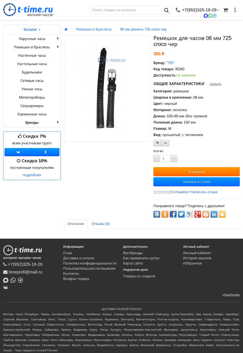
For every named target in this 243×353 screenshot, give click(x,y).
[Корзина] (225, 10)
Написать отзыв (203, 192)
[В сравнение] (165, 143)
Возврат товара (76, 279)
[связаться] (197, 10)
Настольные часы (32, 64)
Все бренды (133, 253)
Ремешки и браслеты (37, 47)
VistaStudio (231, 295)
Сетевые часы (32, 81)
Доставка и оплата (78, 258)
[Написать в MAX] (7, 279)
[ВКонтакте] (6, 287)
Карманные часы (32, 114)
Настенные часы (32, 55)
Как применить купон (141, 258)
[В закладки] (157, 143)
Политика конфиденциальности (89, 263)
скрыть (215, 84)
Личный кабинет (197, 253)
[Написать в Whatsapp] (14, 279)
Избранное (192, 263)
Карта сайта (133, 263)
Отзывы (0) (101, 224)
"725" (170, 63)
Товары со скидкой (139, 276)
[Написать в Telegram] (21, 279)
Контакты (71, 273)
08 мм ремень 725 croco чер (143, 29)
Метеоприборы (32, 97)
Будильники (32, 72)
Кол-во (158, 151)
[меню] (235, 10)
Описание (75, 224)
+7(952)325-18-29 (22, 264)
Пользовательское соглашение (89, 268)
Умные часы (32, 89)
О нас (67, 253)
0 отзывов (179, 192)
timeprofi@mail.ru (23, 272)
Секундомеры (31, 106)
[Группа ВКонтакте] (18, 152)
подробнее (32, 175)
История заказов (197, 258)
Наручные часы (39, 38)
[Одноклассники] (46, 152)
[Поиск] (126, 10)
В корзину (197, 171)
